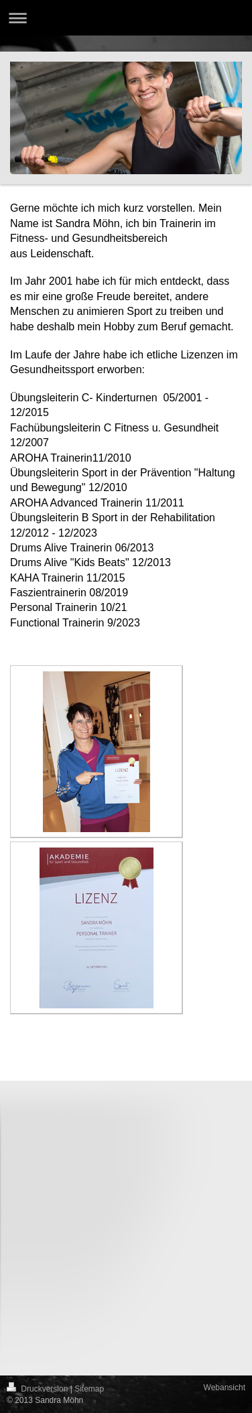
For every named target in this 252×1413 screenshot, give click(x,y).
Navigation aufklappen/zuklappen (126, 17)
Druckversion (38, 1389)
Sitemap (89, 1389)
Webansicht (224, 1387)
